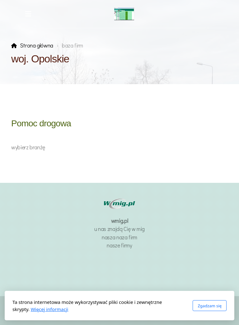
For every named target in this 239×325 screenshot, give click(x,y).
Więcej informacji (49, 309)
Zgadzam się (210, 306)
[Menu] (28, 14)
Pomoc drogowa (41, 123)
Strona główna (36, 45)
